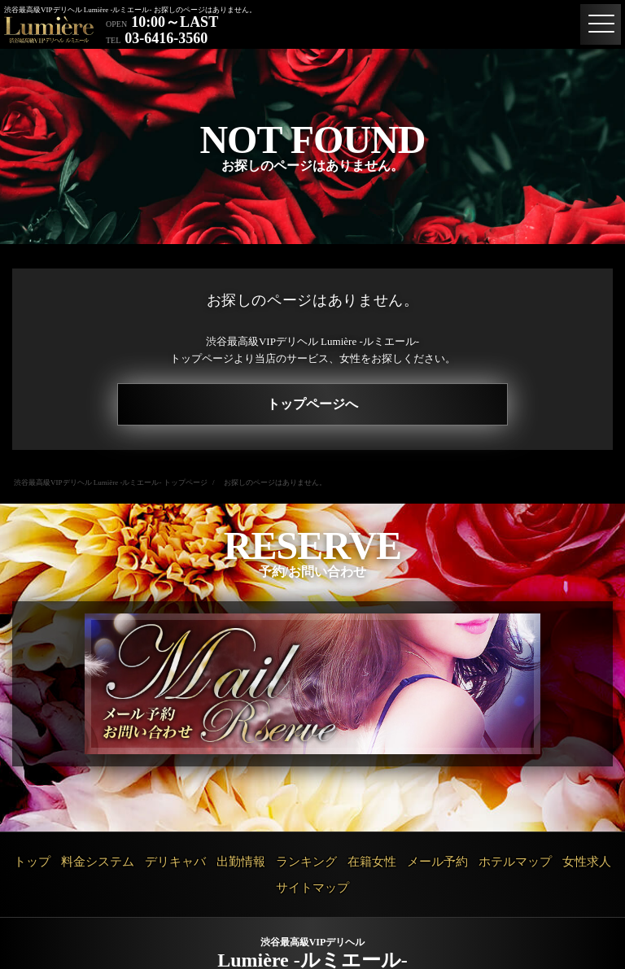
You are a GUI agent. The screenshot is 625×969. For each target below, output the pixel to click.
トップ (32, 861)
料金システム (97, 861)
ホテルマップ (515, 861)
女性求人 (586, 861)
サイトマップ (312, 887)
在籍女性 (371, 861)
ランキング (306, 861)
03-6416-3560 (166, 38)
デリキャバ (175, 861)
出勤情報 (240, 861)
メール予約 (437, 861)
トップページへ (312, 404)
